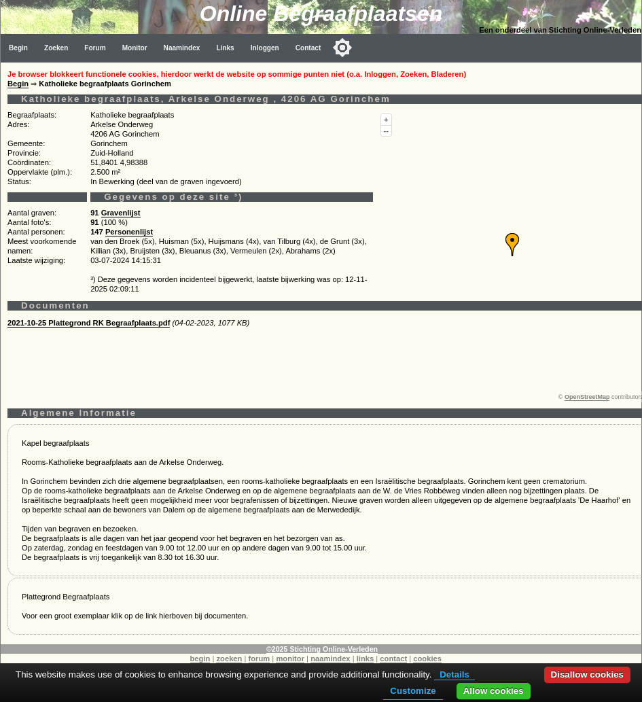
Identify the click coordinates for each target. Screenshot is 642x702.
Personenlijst (129, 232)
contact (393, 658)
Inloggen (265, 48)
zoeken (229, 658)
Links (225, 48)
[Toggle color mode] (342, 47)
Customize (412, 691)
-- (386, 130)
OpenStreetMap (587, 396)
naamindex (330, 658)
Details (454, 674)
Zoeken (56, 48)
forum (259, 658)
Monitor (134, 48)
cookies (427, 658)
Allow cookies (493, 691)
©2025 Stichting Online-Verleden (322, 649)
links (365, 658)
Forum (94, 48)
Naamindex (182, 48)
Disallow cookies (587, 674)
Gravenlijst (121, 213)
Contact (308, 48)
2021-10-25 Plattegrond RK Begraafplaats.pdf (88, 323)
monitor (290, 658)
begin (200, 658)
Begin (18, 48)
